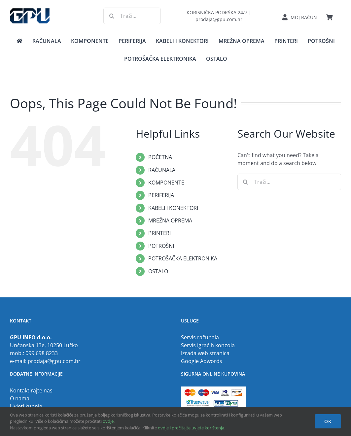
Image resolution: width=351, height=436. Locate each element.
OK (328, 421)
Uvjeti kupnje (26, 406)
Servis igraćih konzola (208, 345)
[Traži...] (131, 16)
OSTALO (158, 271)
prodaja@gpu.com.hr (54, 361)
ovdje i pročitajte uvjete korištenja (191, 428)
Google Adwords (201, 361)
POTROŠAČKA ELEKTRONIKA (182, 258)
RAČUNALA (161, 170)
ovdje (108, 421)
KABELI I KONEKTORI (173, 208)
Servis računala (200, 337)
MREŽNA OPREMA (170, 220)
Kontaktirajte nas (31, 390)
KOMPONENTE (166, 182)
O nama (19, 398)
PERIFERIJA (161, 195)
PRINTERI (159, 233)
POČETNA (160, 157)
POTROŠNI (161, 246)
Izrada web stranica (205, 353)
